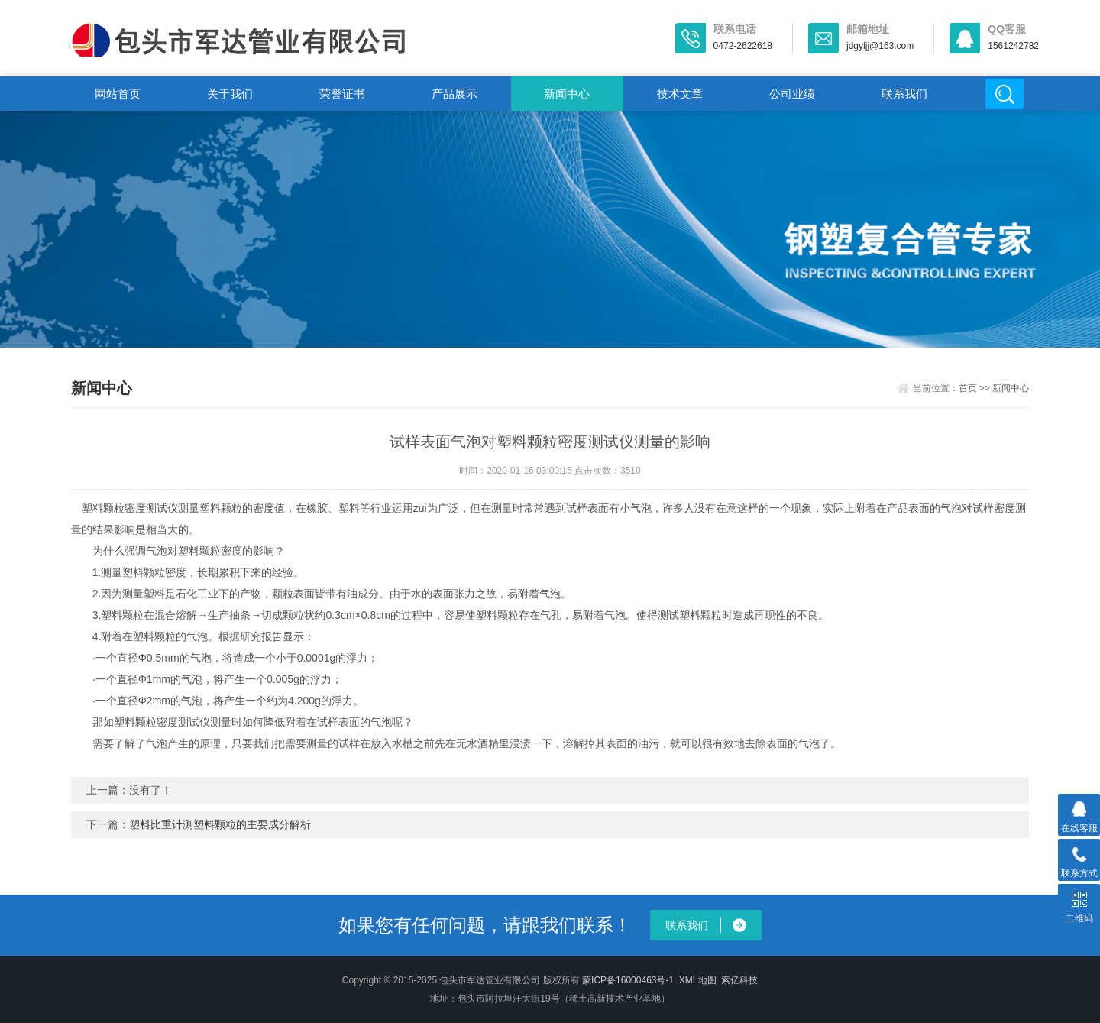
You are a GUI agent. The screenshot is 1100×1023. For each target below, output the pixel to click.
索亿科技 (739, 980)
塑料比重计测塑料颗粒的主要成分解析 (220, 824)
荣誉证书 (342, 93)
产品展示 (454, 93)
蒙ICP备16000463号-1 (628, 980)
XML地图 (698, 980)
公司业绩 (792, 93)
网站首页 (118, 93)
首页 (968, 388)
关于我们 (230, 93)
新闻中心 (567, 93)
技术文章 (680, 93)
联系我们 (904, 93)
